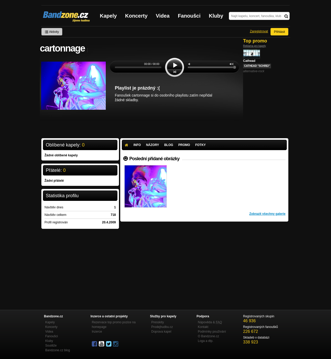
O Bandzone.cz (208, 336)
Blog (168, 145)
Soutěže (51, 345)
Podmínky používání (212, 331)
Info (137, 145)
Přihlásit (279, 32)
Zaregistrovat (259, 31)
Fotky (200, 145)
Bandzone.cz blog (57, 350)
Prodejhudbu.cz (162, 327)
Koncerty (136, 16)
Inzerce (97, 331)
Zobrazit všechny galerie (267, 214)
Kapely (108, 16)
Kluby (216, 16)
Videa (163, 16)
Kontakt (203, 327)
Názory (152, 145)
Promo (184, 145)
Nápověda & (210, 322)
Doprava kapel (161, 331)
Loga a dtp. (205, 341)
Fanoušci (189, 16)
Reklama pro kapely (254, 46)
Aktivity (52, 32)
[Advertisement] (204, 260)
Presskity (157, 322)
